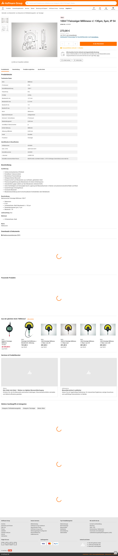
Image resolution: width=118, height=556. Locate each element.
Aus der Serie (41, 69)
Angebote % (69, 8)
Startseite (4, 13)
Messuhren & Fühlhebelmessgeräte (27, 13)
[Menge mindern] (62, 44)
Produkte (8, 8)
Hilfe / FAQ (92, 527)
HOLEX (3, 534)
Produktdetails (5, 69)
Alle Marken (4, 536)
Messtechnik (12, 13)
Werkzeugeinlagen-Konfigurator (39, 530)
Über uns (3, 527)
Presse (3, 529)
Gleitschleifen (63, 532)
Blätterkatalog (34, 524)
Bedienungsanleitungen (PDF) (10, 235)
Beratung (92, 525)
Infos (98, 55)
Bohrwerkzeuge (64, 525)
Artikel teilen (78, 60)
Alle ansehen (30, 319)
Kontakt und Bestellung (96, 524)
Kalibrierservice (34, 534)
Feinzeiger (41, 13)
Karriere (3, 524)
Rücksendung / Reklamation (97, 529)
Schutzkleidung (64, 530)
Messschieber (63, 527)
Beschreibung (16, 69)
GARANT (3, 530)
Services (27, 8)
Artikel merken (65, 60)
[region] (6, 39)
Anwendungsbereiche (17, 8)
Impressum (85, 554)
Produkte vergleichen (28, 69)
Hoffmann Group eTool (36, 529)
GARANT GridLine (5, 532)
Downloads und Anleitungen (97, 530)
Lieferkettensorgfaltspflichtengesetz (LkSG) (101, 532)
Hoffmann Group (53, 8)
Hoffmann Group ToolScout (38, 525)
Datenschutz (108, 554)
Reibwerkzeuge (64, 524)
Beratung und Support (41, 8)
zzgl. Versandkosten (71, 35)
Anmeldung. (95, 37)
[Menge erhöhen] (75, 44)
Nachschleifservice (35, 532)
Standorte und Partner (7, 525)
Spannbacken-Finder (36, 527)
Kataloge (61, 8)
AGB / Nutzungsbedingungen (96, 554)
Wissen (32, 8)
